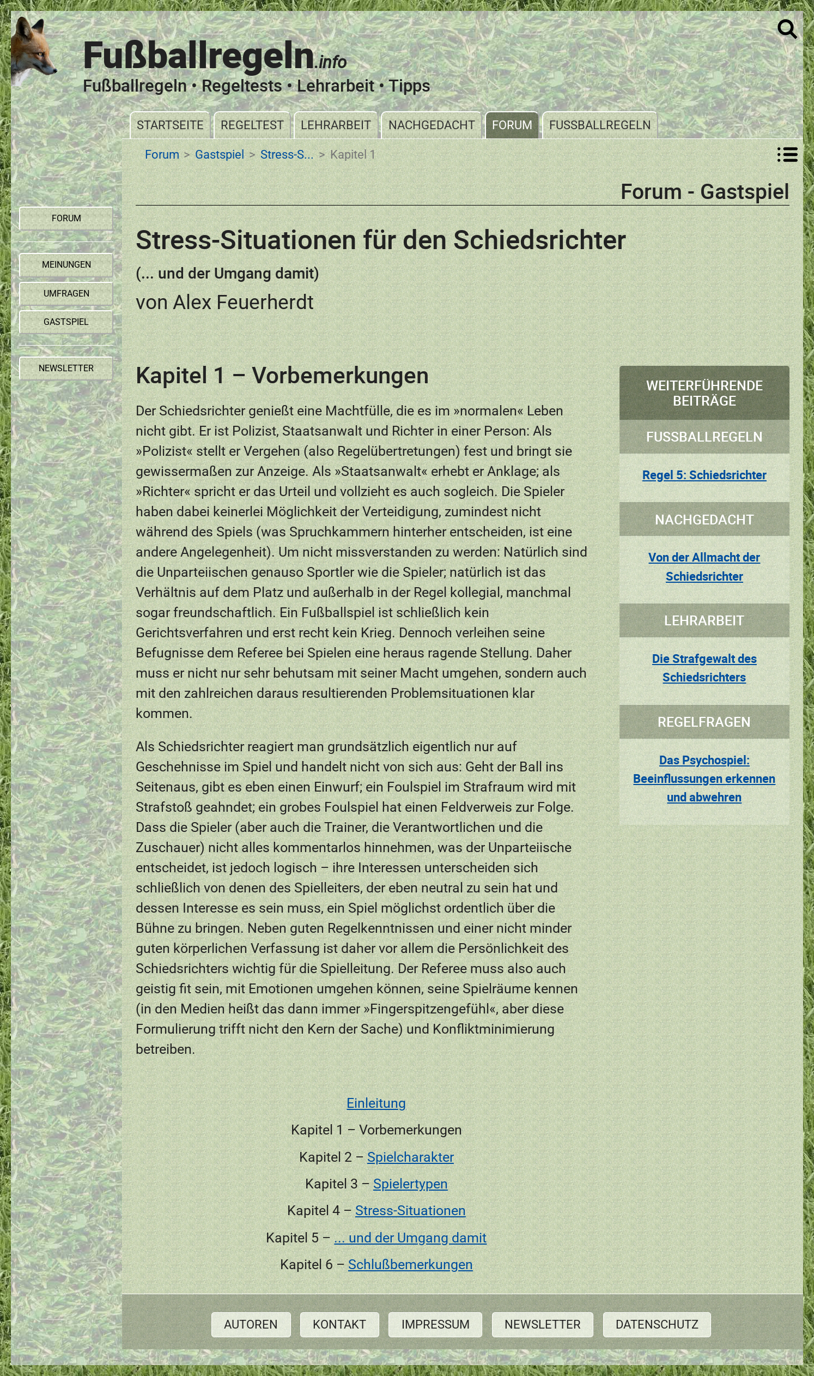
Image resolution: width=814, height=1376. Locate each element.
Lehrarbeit (336, 125)
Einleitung (376, 1103)
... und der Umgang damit (410, 1238)
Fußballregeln (600, 125)
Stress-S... (287, 154)
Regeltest (252, 125)
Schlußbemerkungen (410, 1264)
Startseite (170, 125)
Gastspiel (219, 154)
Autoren (251, 1324)
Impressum (436, 1324)
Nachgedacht (431, 125)
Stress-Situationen (410, 1210)
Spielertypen (410, 1184)
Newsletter (543, 1324)
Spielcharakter (410, 1157)
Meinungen (66, 264)
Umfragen (66, 293)
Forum (512, 125)
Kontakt (339, 1324)
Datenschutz (657, 1324)
